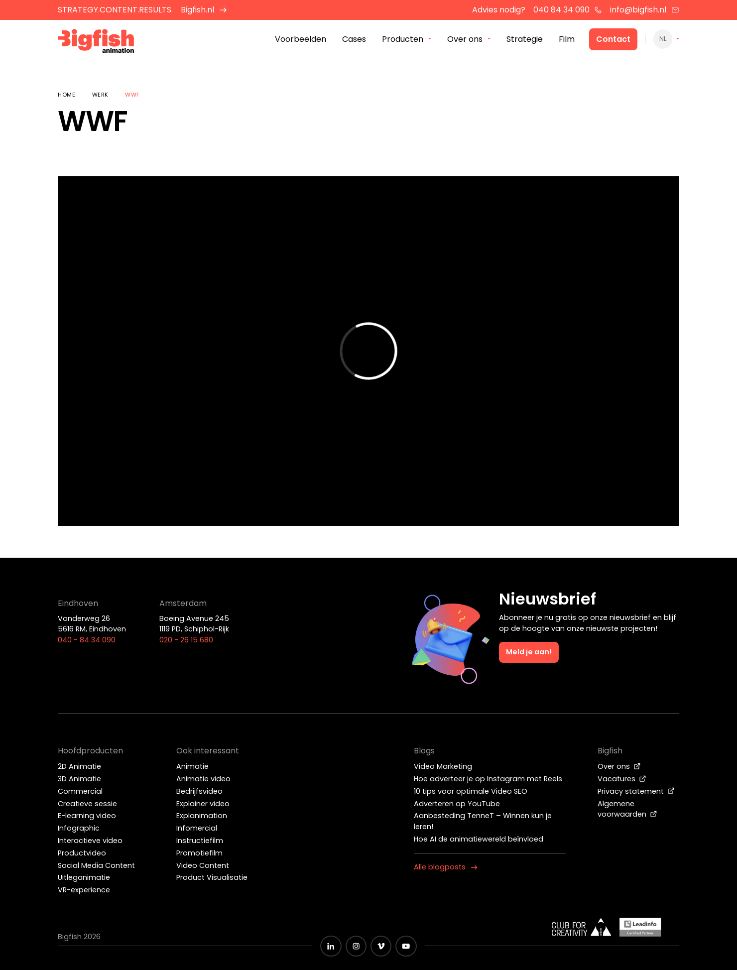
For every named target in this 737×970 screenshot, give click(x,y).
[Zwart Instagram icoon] (356, 946)
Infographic (79, 828)
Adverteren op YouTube (457, 804)
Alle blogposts (446, 867)
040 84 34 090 (568, 9)
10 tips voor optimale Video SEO (470, 791)
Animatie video (203, 779)
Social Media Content (96, 865)
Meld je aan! (529, 652)
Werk (100, 95)
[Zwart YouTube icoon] (405, 946)
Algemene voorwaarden (627, 809)
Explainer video (203, 804)
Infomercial (196, 828)
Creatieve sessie (87, 804)
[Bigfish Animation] (96, 42)
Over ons (619, 766)
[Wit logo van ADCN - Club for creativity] (582, 927)
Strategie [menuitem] (524, 39)
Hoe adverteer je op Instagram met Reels (488, 779)
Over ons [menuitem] (465, 39)
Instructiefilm (199, 841)
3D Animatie (79, 779)
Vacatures (622, 779)
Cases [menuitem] (354, 39)
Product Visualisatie (211, 877)
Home (66, 95)
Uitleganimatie (84, 877)
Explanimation (201, 816)
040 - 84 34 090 (87, 640)
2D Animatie (79, 766)
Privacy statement (636, 791)
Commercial (80, 791)
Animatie (192, 766)
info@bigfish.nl (644, 9)
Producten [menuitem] (402, 39)
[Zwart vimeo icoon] (380, 946)
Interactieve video (90, 841)
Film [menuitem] (567, 39)
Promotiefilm (199, 853)
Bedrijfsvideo (199, 791)
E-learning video (87, 816)
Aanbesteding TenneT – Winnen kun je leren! (483, 821)
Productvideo (82, 853)
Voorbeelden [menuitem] (300, 39)
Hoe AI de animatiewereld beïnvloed (478, 839)
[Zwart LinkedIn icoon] (330, 946)
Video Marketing (443, 766)
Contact (613, 39)
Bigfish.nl (204, 9)
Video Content (202, 865)
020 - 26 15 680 (186, 640)
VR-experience (84, 890)
